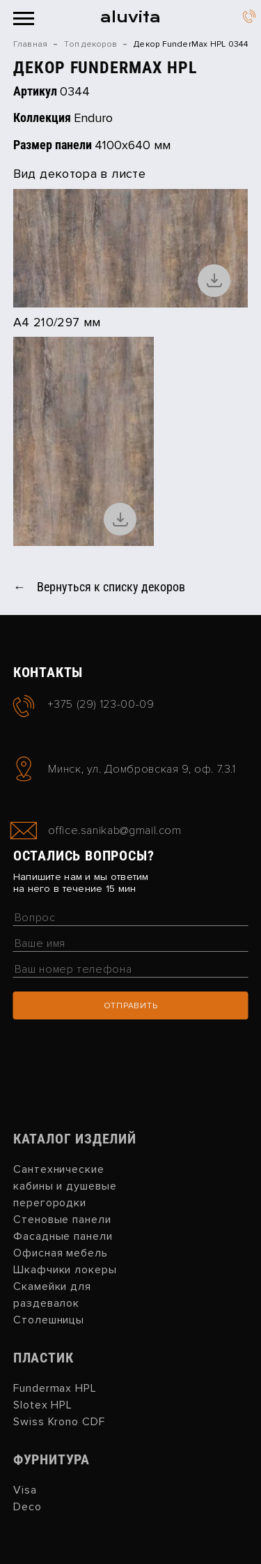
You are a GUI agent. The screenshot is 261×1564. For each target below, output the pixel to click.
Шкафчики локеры (65, 1270)
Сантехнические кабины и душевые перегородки (65, 1186)
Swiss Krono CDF (59, 1422)
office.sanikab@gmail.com (114, 830)
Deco (27, 1507)
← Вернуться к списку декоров (99, 586)
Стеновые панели (62, 1220)
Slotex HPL (43, 1405)
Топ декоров (90, 44)
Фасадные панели (63, 1236)
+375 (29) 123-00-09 (249, 18)
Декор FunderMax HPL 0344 (191, 44)
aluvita (130, 17)
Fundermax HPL (55, 1388)
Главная (30, 44)
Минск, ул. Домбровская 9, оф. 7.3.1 (141, 769)
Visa (25, 1490)
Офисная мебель (60, 1253)
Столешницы (49, 1320)
